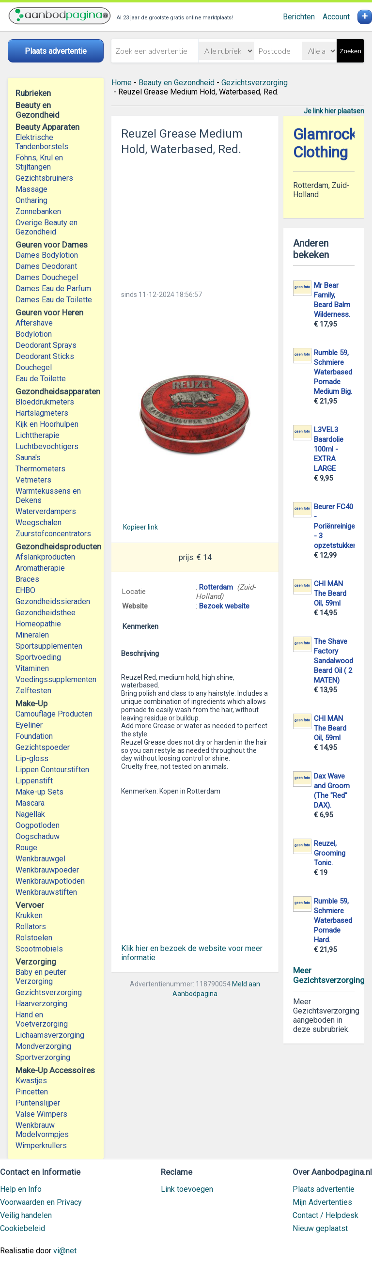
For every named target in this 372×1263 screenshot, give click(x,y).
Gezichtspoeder (43, 747)
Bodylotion (34, 334)
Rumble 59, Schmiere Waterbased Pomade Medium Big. (333, 372)
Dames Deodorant (46, 266)
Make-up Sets (39, 791)
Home (121, 82)
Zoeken (350, 51)
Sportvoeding (38, 657)
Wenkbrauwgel (40, 858)
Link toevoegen (187, 1189)
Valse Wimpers (41, 1114)
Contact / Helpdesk (325, 1215)
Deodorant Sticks (45, 356)
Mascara (30, 803)
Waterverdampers (46, 511)
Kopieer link (140, 527)
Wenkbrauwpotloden (50, 881)
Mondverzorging (43, 1046)
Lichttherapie (38, 435)
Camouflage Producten (54, 713)
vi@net (65, 1250)
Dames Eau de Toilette (54, 299)
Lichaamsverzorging (50, 1035)
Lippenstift (34, 780)
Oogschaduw (38, 836)
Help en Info (21, 1189)
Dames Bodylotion (47, 255)
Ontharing (31, 200)
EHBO (25, 590)
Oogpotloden (38, 825)
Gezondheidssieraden (53, 601)
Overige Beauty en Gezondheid (47, 227)
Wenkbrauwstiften (46, 892)
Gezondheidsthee (46, 612)
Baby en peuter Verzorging (41, 976)
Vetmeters (33, 479)
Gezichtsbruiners (44, 178)
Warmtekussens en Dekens (48, 495)
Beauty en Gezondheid (177, 82)
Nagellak (30, 814)
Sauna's (28, 457)
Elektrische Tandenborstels (42, 142)
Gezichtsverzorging (49, 992)
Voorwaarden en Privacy (41, 1202)
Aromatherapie (40, 568)
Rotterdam (216, 587)
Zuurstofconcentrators (53, 533)
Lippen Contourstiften (52, 769)
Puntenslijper (38, 1102)
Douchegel (34, 367)
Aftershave (34, 322)
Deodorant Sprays (46, 345)
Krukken (29, 915)
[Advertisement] (194, 220)
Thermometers (40, 468)
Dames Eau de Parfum (53, 288)
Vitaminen (32, 668)
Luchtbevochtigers (47, 446)
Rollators (31, 926)
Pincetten (32, 1091)
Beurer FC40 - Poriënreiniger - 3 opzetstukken (335, 526)
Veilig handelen (26, 1215)
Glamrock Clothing (325, 143)
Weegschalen (39, 522)
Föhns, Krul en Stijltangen (39, 162)
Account (336, 16)
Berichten (299, 16)
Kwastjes (31, 1080)
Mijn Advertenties (322, 1202)
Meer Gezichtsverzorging (329, 975)
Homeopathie (38, 623)
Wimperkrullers (41, 1145)
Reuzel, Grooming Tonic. (329, 853)
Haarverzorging (41, 1003)
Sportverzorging (43, 1057)
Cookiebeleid (22, 1228)
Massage (31, 189)
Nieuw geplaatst (320, 1228)
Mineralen (32, 634)
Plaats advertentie (324, 1189)
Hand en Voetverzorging (42, 1019)
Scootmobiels (39, 948)
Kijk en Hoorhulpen (47, 424)
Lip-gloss (32, 758)
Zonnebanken (38, 211)
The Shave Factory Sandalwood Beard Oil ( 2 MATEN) (333, 661)
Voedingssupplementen (56, 679)
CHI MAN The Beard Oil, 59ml (330, 593)
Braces (27, 579)
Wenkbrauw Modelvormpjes (42, 1130)
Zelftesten (33, 690)
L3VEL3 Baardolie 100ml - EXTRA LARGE (328, 449)
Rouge (26, 847)
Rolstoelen (34, 937)
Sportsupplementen (49, 646)
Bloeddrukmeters (45, 401)
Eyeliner (29, 725)
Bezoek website (224, 606)
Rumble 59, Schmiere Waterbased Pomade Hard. (333, 920)
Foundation (34, 736)
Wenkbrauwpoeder (47, 869)
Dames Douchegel (47, 277)
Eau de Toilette (41, 378)
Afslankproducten (45, 556)
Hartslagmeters (42, 413)
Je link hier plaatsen (334, 111)
